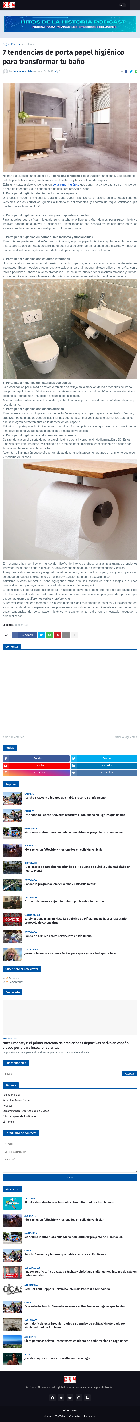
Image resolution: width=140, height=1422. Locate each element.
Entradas (12, 978)
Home (47, 1416)
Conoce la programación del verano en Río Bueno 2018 (60, 884)
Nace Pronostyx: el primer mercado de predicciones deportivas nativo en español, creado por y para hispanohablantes (67, 1045)
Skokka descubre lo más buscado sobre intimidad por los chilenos (69, 1202)
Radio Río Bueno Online (16, 1100)
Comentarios (15, 982)
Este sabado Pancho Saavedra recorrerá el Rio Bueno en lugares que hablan (74, 815)
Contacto (74, 1416)
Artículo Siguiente (125, 737)
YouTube (60, 1416)
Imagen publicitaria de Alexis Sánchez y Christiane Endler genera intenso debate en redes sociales (80, 1273)
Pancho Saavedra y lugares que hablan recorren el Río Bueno (65, 797)
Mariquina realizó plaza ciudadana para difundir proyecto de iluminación (73, 832)
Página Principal (12, 44)
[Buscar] (70, 1074)
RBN (74, 1410)
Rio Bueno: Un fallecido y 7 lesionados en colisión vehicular (64, 849)
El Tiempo (8, 1121)
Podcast (7, 1105)
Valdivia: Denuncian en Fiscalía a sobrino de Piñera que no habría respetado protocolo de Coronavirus (75, 920)
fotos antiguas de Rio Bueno (19, 1116)
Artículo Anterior (14, 737)
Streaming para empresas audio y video (26, 1111)
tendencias (30, 44)
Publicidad (90, 1416)
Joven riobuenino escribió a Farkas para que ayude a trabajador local (70, 953)
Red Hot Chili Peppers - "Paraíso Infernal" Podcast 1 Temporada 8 (68, 1289)
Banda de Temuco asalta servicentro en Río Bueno (58, 936)
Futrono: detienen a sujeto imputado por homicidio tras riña (64, 901)
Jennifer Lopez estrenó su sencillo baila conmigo (57, 1358)
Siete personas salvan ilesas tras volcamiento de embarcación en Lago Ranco (76, 1341)
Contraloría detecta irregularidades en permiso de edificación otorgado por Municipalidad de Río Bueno (75, 1325)
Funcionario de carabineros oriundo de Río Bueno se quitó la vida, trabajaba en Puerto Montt (77, 868)
